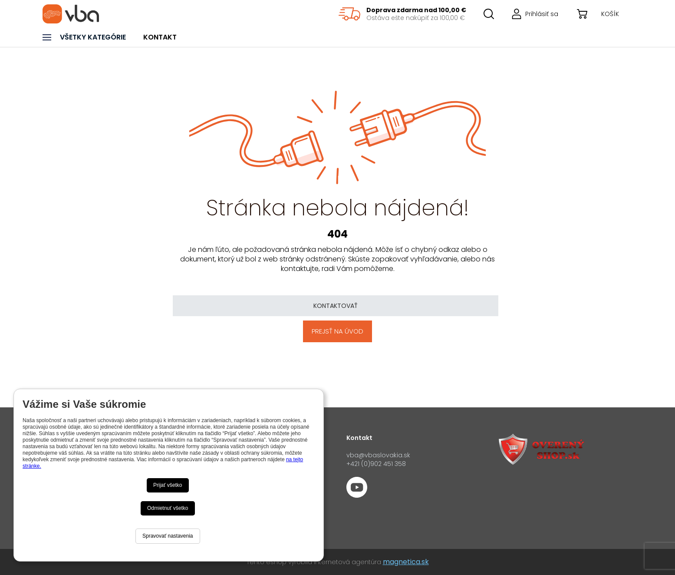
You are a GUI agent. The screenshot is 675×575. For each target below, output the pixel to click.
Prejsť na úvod (337, 331)
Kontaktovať (335, 305)
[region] (402, 14)
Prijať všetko (167, 485)
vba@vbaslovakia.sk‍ (378, 455)
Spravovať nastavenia (167, 536)
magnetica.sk (406, 562)
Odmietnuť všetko (167, 508)
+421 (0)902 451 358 (376, 463)
